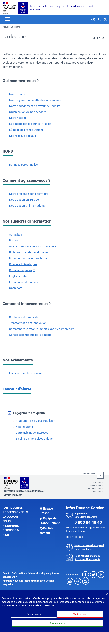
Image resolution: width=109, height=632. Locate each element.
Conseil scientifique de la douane (30, 335)
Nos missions (18, 94)
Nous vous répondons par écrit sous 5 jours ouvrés (88, 557)
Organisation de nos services (27, 112)
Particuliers (13, 507)
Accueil (6, 26)
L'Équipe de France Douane (26, 130)
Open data (15, 288)
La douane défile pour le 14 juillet (30, 124)
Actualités (15, 234)
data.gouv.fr (98, 491)
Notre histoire (18, 118)
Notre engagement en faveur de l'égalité (34, 106)
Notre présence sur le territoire (28, 194)
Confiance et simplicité (23, 317)
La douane (10, 517)
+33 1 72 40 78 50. (74, 537)
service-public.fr (96, 485)
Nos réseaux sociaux (22, 136)
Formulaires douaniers (23, 282)
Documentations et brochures (28, 258)
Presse (13, 240)
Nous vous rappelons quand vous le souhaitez (89, 547)
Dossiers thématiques (23, 264)
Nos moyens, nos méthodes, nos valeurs (35, 100)
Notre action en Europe (24, 199)
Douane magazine (20, 270)
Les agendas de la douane (25, 373)
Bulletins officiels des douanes (28, 252)
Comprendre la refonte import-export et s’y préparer (42, 329)
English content (19, 276)
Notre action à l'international (27, 205)
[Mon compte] (105, 18)
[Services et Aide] (93, 18)
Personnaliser (33, 614)
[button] (93, 38)
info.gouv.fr (98, 482)
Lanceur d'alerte (17, 389)
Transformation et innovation (28, 323)
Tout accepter (57, 623)
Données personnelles (23, 164)
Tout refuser (80, 614)
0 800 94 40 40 (88, 522)
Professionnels (15, 512)
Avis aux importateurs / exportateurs (33, 246)
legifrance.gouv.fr (95, 488)
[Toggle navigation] (7, 18)
